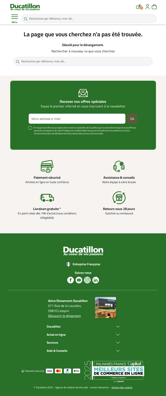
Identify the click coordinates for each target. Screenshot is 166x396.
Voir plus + (21, 140)
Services (52, 342)
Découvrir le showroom (64, 316)
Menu (14, 18)
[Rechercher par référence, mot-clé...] (89, 18)
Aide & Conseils (57, 350)
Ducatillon (53, 326)
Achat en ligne (56, 334)
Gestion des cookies (122, 387)
